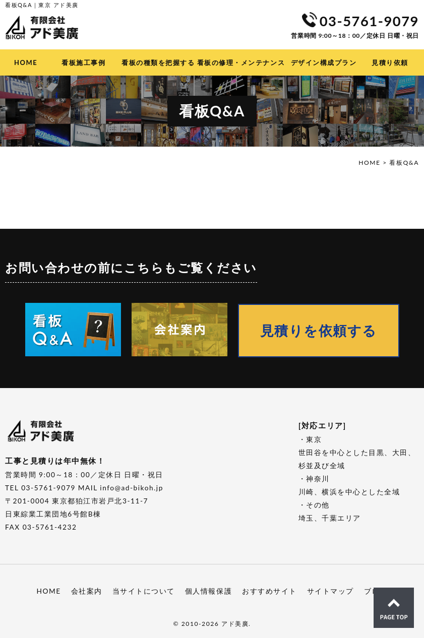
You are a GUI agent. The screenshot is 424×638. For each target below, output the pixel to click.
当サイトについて (143, 589)
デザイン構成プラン (324, 62)
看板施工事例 (83, 62)
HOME (25, 62)
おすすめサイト (269, 589)
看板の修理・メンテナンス (241, 62)
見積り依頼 (390, 62)
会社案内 (86, 589)
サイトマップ (330, 589)
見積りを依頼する (298, 329)
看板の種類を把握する (158, 62)
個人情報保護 (208, 589)
